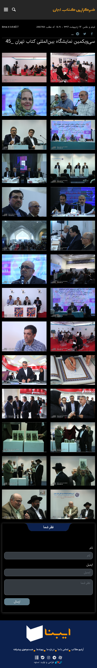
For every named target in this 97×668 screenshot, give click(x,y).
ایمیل (89, 564)
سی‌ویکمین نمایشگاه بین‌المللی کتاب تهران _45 (50, 41)
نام (91, 548)
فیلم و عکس (89, 27)
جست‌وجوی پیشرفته (23, 649)
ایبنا (74, 12)
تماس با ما (63, 649)
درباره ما (51, 649)
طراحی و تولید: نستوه (48, 662)
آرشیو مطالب (77, 649)
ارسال (17, 601)
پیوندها (39, 649)
